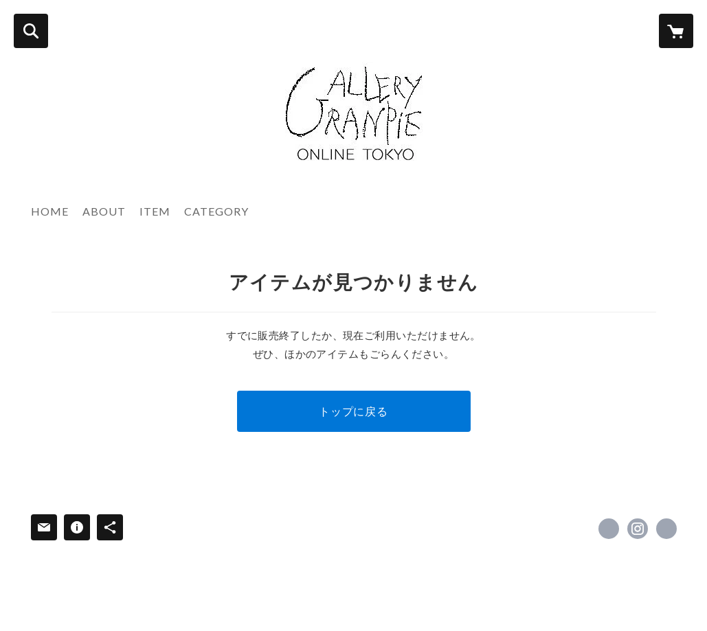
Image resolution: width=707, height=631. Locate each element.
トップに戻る (353, 410)
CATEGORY (216, 211)
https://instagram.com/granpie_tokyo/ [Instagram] (637, 528)
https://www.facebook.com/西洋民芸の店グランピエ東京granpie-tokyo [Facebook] (608, 528)
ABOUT (104, 211)
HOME (50, 211)
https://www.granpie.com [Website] (666, 528)
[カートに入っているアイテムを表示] (676, 31)
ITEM (154, 211)
